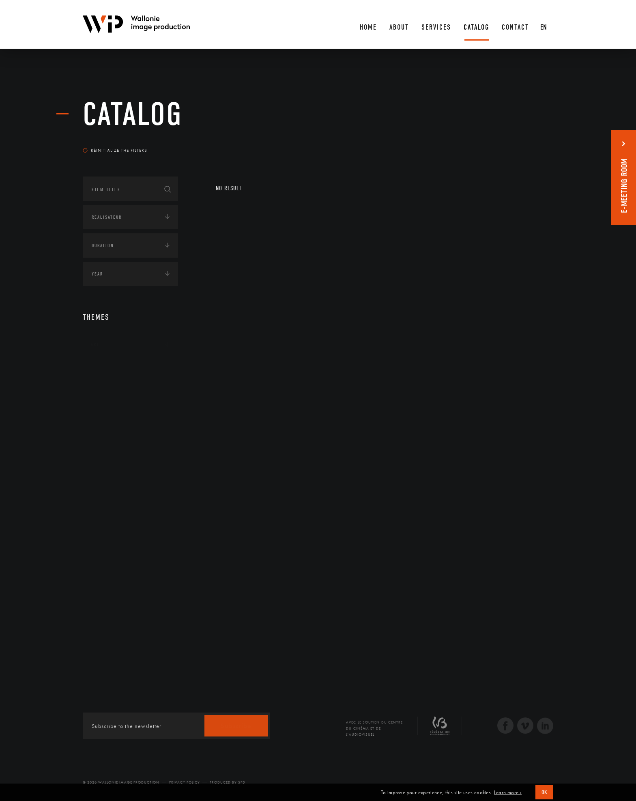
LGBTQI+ (101, 470)
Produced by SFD (227, 782)
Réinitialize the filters (115, 150)
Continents (105, 370)
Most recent (539, 142)
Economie (103, 420)
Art (95, 344)
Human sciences (111, 445)
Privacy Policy (184, 782)
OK (544, 792)
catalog (133, 114)
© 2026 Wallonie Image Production (121, 782)
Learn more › (508, 792)
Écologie (102, 395)
